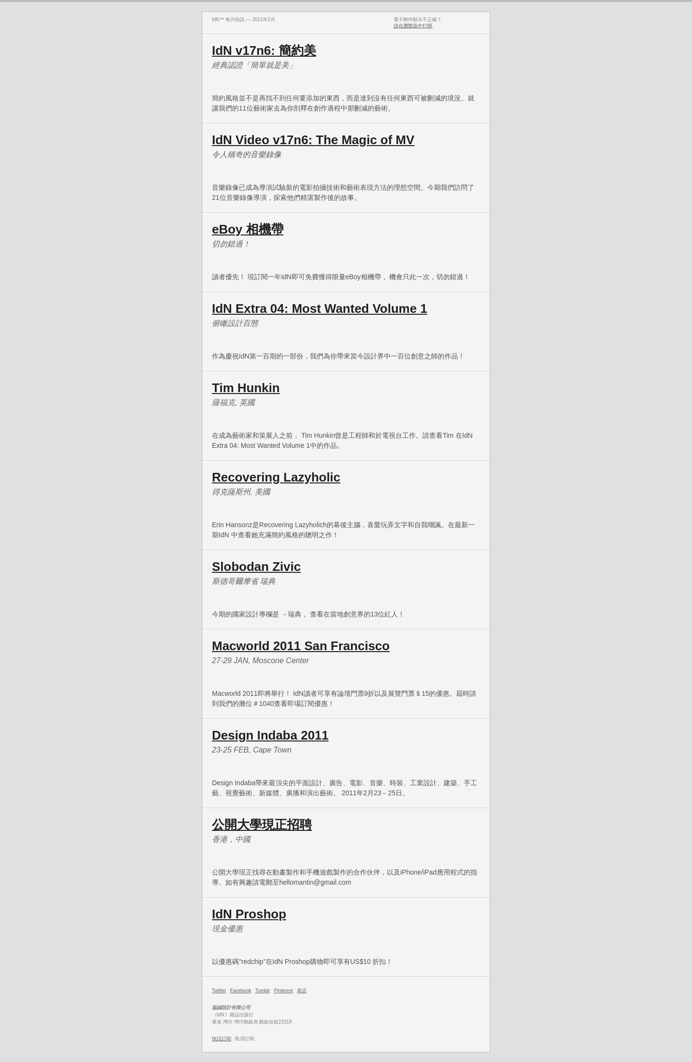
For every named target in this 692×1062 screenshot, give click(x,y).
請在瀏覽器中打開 (413, 25)
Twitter (219, 990)
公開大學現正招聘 (262, 824)
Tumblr (262, 990)
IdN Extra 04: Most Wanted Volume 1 (319, 308)
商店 (302, 990)
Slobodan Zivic (256, 566)
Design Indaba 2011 (270, 735)
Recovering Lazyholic (276, 477)
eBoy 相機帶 (248, 229)
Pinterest (283, 990)
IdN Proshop (249, 914)
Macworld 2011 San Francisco (301, 646)
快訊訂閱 (221, 1038)
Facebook (240, 990)
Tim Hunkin (246, 388)
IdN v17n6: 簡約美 (264, 50)
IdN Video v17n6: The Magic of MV (313, 140)
